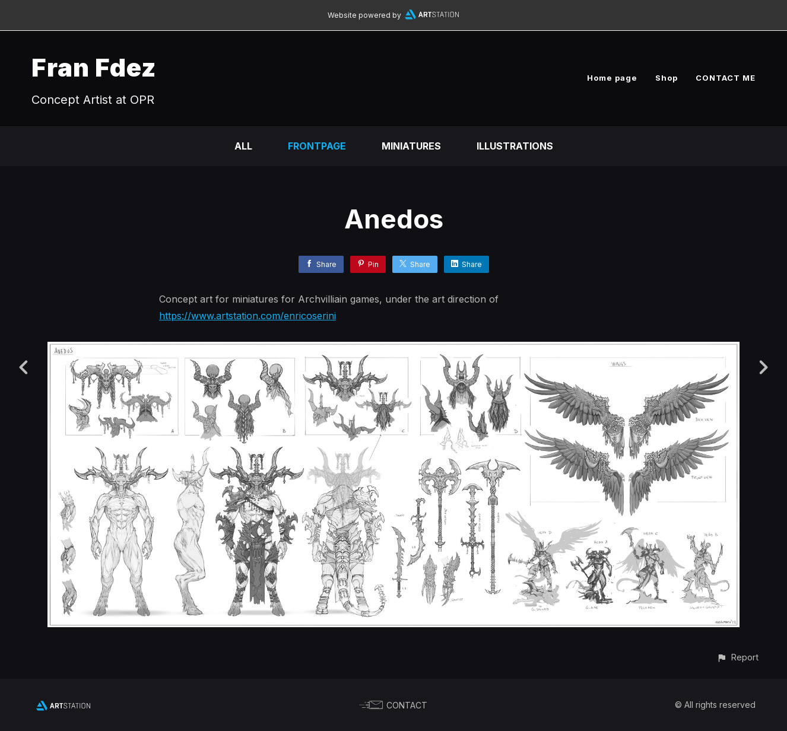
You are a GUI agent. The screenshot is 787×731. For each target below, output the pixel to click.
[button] (737, 657)
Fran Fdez (93, 67)
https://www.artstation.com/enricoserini (247, 316)
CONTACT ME (726, 77)
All (243, 146)
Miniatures (411, 146)
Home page (612, 77)
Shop (666, 77)
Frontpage (317, 146)
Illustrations (515, 146)
